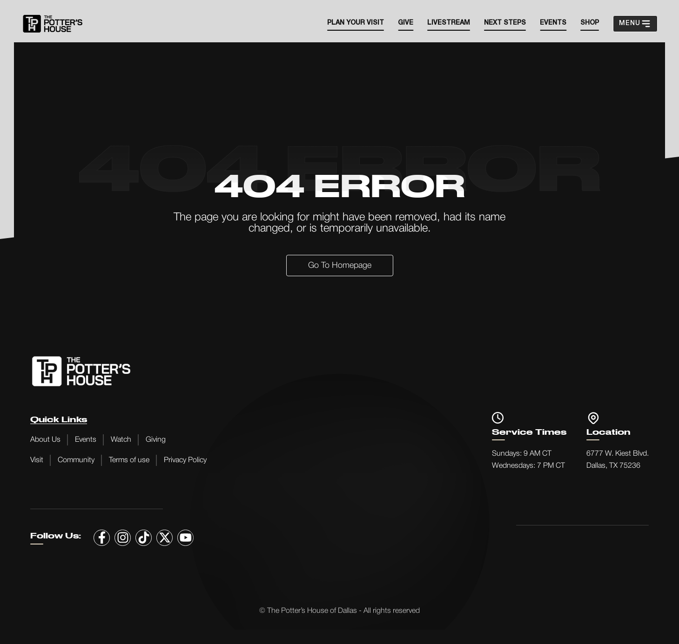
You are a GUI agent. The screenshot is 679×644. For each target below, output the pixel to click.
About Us (45, 440)
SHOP (589, 23)
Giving (156, 440)
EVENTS (553, 23)
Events (85, 440)
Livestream (448, 23)
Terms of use (129, 460)
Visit (36, 460)
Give (405, 23)
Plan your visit (355, 23)
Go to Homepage (339, 265)
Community (76, 460)
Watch (121, 440)
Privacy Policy (185, 460)
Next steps (505, 23)
